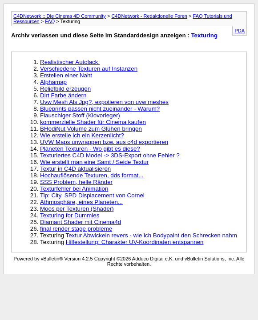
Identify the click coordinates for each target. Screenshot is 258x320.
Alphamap (53, 82)
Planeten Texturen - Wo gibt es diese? (90, 148)
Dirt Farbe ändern (63, 95)
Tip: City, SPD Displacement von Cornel (92, 195)
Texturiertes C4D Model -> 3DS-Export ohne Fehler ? (110, 155)
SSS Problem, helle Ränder (76, 182)
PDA (239, 30)
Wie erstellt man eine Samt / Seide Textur (94, 162)
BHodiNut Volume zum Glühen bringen (91, 128)
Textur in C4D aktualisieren (75, 168)
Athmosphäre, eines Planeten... (81, 202)
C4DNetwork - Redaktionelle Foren (149, 16)
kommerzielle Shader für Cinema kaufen (93, 122)
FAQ (50, 21)
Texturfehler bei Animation (74, 188)
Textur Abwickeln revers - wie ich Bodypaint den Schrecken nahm (151, 235)
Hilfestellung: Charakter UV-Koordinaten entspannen (135, 242)
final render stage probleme (76, 228)
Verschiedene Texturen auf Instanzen (88, 68)
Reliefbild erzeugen (65, 88)
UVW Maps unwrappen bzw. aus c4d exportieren (104, 142)
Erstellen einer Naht (66, 75)
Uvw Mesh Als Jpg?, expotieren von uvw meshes (104, 102)
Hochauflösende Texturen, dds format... (91, 175)
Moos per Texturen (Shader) (77, 208)
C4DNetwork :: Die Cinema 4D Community (59, 16)
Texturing (204, 35)
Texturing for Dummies (69, 215)
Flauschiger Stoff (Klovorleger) (80, 115)
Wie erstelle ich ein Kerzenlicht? (82, 135)
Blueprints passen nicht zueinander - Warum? (100, 108)
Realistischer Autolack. (70, 62)
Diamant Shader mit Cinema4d (80, 222)
